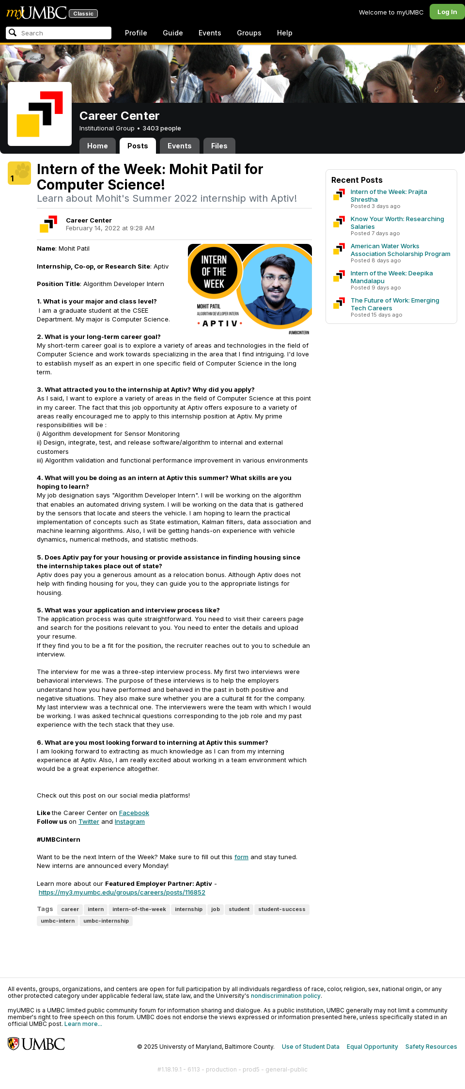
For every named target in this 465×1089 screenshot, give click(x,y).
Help (285, 33)
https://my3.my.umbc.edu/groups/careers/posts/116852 (122, 892)
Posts (137, 146)
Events (210, 33)
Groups (249, 33)
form (241, 857)
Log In (447, 12)
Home (97, 146)
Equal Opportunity (372, 1046)
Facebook (134, 813)
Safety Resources (431, 1046)
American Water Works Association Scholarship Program (400, 249)
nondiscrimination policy (286, 995)
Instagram (130, 821)
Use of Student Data (311, 1046)
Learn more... (83, 1023)
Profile (136, 33)
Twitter (88, 821)
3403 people (161, 128)
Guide (173, 33)
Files (219, 146)
